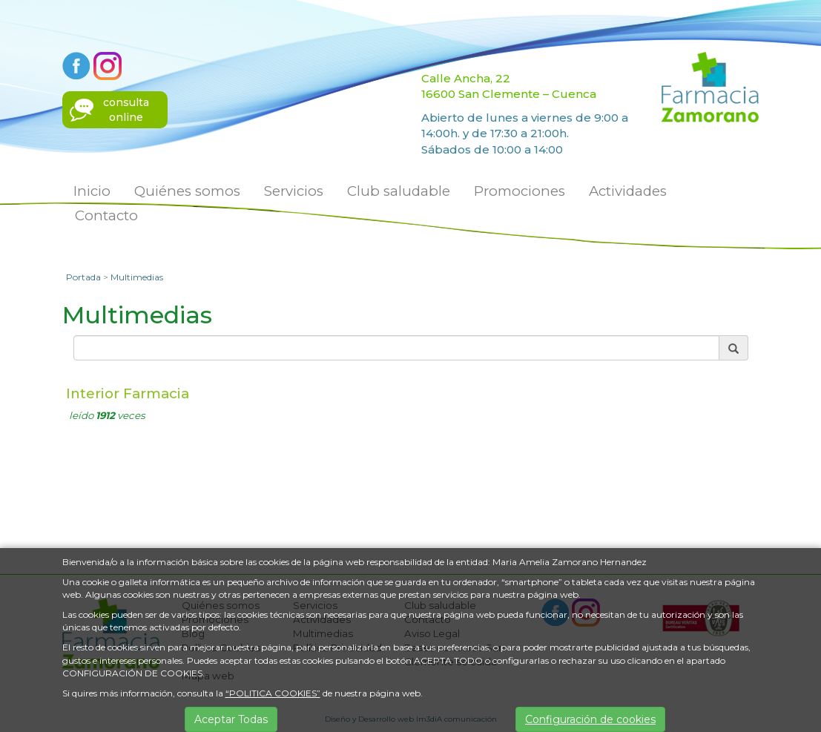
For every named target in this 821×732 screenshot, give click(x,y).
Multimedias (137, 277)
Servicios (293, 191)
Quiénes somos (187, 191)
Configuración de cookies (590, 719)
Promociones (519, 191)
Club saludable (398, 191)
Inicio (92, 191)
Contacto (106, 215)
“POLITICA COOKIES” (272, 693)
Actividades (628, 191)
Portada (83, 277)
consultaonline (126, 110)
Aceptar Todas (231, 719)
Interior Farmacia (127, 393)
